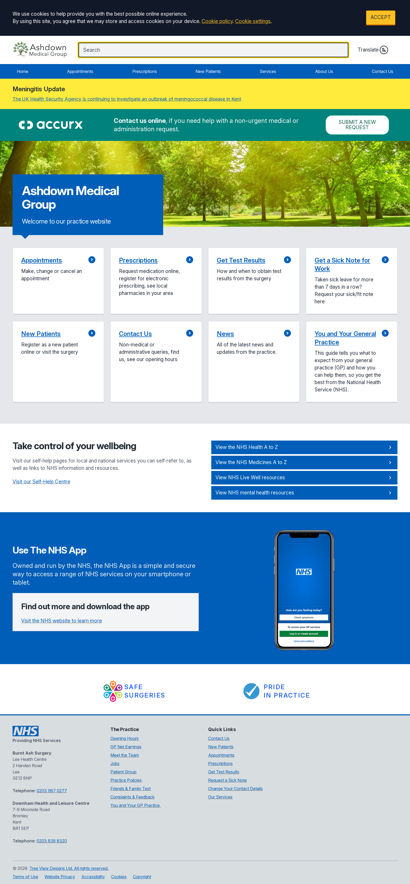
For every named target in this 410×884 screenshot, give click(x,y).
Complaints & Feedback (132, 797)
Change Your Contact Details (235, 788)
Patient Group (123, 771)
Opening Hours (124, 738)
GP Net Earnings (125, 746)
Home (22, 71)
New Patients (208, 71)
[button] (58, 281)
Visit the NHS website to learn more (61, 621)
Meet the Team (124, 755)
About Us (324, 71)
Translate (373, 50)
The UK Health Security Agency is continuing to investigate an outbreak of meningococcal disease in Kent (127, 99)
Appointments (80, 71)
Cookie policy (217, 21)
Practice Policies (126, 780)
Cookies (119, 876)
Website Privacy (59, 876)
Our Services (220, 797)
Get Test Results (223, 771)
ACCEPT (381, 17)
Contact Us (382, 71)
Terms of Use (25, 876)
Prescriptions (144, 71)
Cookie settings (253, 21)
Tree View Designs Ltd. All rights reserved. (69, 868)
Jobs (114, 763)
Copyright (142, 876)
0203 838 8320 (52, 840)
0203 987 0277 (52, 790)
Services (268, 71)
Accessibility (93, 876)
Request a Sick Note (227, 780)
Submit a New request (357, 124)
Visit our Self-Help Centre (41, 482)
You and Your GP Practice (135, 805)
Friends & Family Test (130, 788)
